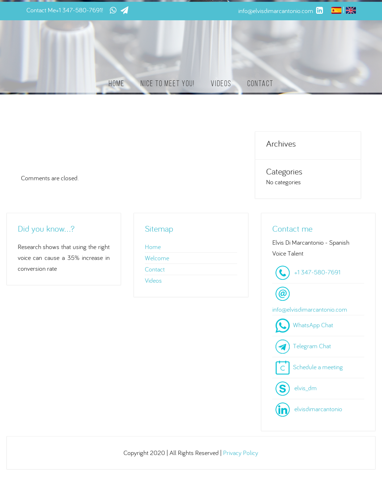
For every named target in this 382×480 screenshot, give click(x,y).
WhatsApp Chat (313, 325)
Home (117, 83)
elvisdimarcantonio (318, 409)
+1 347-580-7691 (79, 10)
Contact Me (41, 10)
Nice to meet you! (167, 83)
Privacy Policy (240, 453)
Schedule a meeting (318, 367)
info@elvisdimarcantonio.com (309, 309)
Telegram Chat (312, 346)
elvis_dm (305, 388)
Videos (221, 83)
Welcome (157, 258)
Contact (260, 83)
